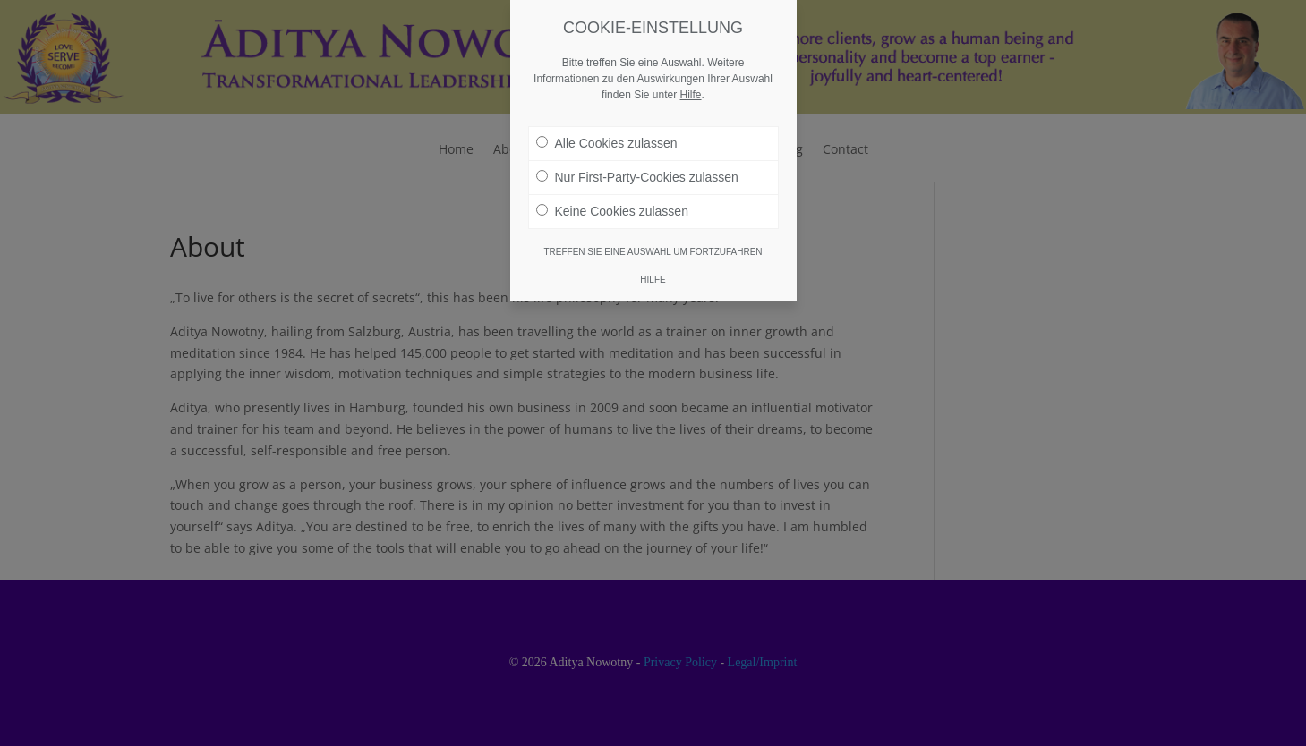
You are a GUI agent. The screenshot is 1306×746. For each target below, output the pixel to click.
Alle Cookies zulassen (607, 135)
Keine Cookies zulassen (612, 203)
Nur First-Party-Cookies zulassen (637, 169)
